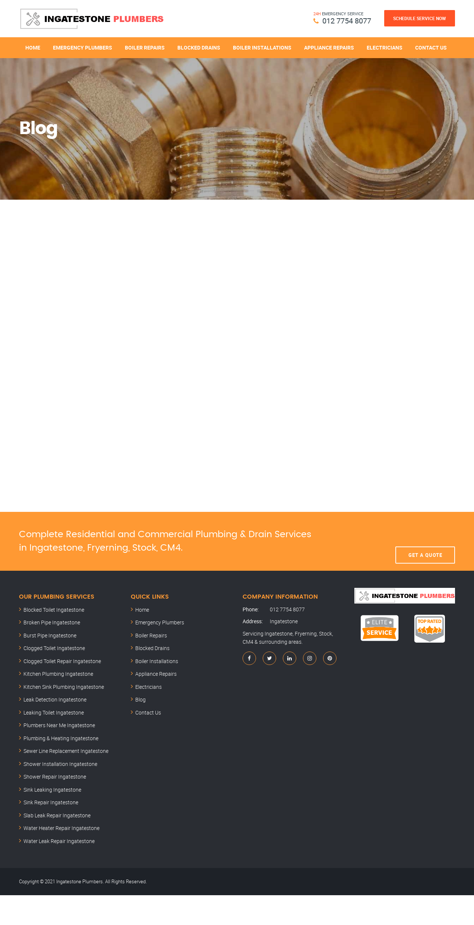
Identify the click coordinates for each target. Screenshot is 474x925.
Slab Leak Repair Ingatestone (57, 815)
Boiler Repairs (145, 47)
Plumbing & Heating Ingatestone (60, 738)
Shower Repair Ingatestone (54, 776)
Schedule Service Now (419, 18)
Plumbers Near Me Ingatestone (59, 725)
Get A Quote (425, 541)
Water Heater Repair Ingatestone (61, 827)
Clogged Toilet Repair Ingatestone (62, 661)
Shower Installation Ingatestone (60, 763)
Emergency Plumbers (82, 47)
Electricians (384, 47)
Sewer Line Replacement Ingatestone (65, 750)
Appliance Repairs (329, 47)
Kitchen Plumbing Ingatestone (58, 673)
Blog (140, 699)
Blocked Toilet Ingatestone (53, 609)
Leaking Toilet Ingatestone (53, 712)
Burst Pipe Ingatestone (49, 635)
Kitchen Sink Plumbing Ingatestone (63, 686)
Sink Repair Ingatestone (50, 802)
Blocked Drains (198, 47)
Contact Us (431, 47)
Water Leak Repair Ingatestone (59, 841)
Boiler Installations (262, 47)
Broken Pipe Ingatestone (51, 622)
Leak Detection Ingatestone (54, 699)
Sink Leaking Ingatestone (52, 789)
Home (32, 47)
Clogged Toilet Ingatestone (54, 648)
